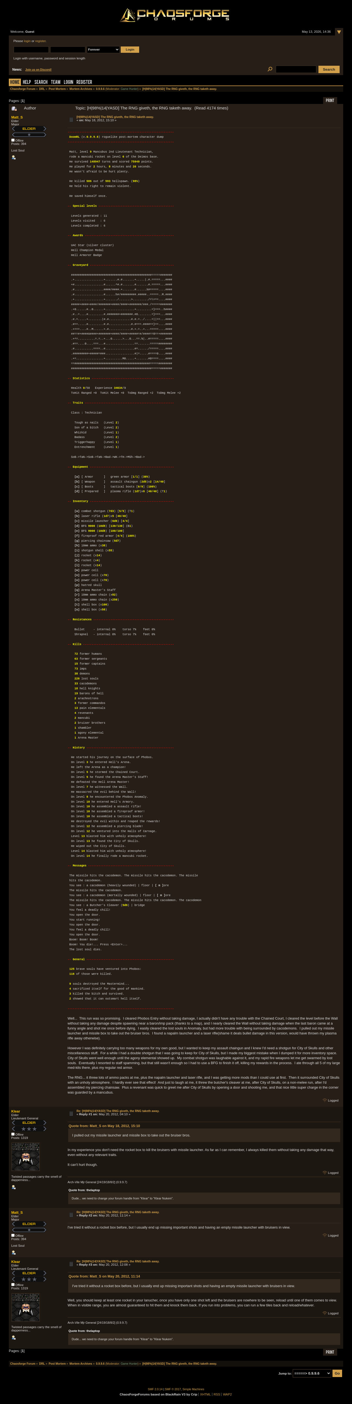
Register (84, 83)
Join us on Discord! (38, 69)
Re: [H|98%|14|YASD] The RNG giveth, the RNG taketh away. (117, 1111)
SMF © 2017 (173, 1389)
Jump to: (285, 1373)
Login (68, 83)
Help (27, 83)
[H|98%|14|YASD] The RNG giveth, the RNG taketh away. (115, 117)
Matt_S (17, 117)
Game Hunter (129, 88)
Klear (15, 1111)
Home (15, 83)
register (40, 41)
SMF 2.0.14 (155, 1389)
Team (56, 83)
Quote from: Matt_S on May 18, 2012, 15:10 (104, 1126)
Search (41, 83)
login (27, 41)
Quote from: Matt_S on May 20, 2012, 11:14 (104, 1276)
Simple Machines (193, 1389)
